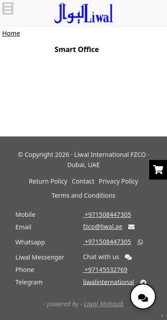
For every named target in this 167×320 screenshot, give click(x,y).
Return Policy (48, 181)
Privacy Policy (118, 181)
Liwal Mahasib (103, 304)
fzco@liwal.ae (102, 226)
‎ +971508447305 (107, 214)
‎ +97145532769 (105, 269)
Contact (83, 181)
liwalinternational (108, 281)
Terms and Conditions (83, 195)
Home (11, 33)
